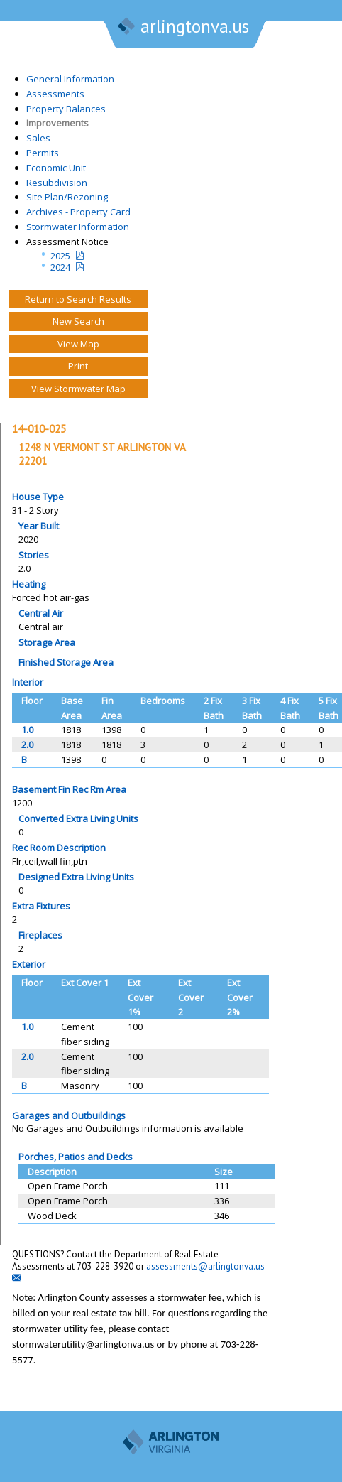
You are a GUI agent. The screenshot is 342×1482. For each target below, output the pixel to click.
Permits (42, 152)
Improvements (57, 123)
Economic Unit (56, 167)
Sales (38, 137)
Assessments (55, 93)
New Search (78, 321)
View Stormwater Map (78, 388)
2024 (60, 267)
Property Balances (66, 108)
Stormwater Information (77, 226)
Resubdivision (56, 182)
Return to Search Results (78, 299)
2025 (60, 255)
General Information (70, 78)
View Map (78, 343)
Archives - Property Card (78, 211)
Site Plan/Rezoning (67, 196)
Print (78, 365)
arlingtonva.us (182, 27)
